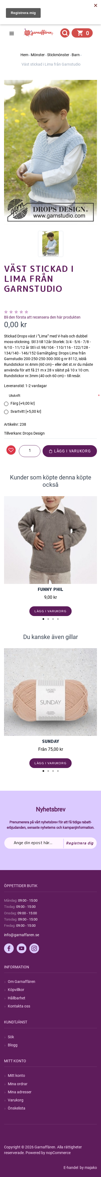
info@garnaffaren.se (21, 935)
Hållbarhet (16, 998)
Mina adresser (20, 1092)
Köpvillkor (16, 989)
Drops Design (34, 433)
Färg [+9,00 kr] (23, 403)
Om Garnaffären (21, 981)
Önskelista (16, 1108)
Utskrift (14, 396)
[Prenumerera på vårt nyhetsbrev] (50, 843)
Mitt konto (16, 1075)
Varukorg (15, 1100)
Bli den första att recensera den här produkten (42, 317)
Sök (11, 1037)
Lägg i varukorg (70, 451)
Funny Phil (50, 589)
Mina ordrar (17, 1084)
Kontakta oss (19, 1006)
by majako (88, 1167)
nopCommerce (58, 1153)
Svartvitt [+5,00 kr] (26, 411)
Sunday (50, 741)
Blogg (13, 1045)
